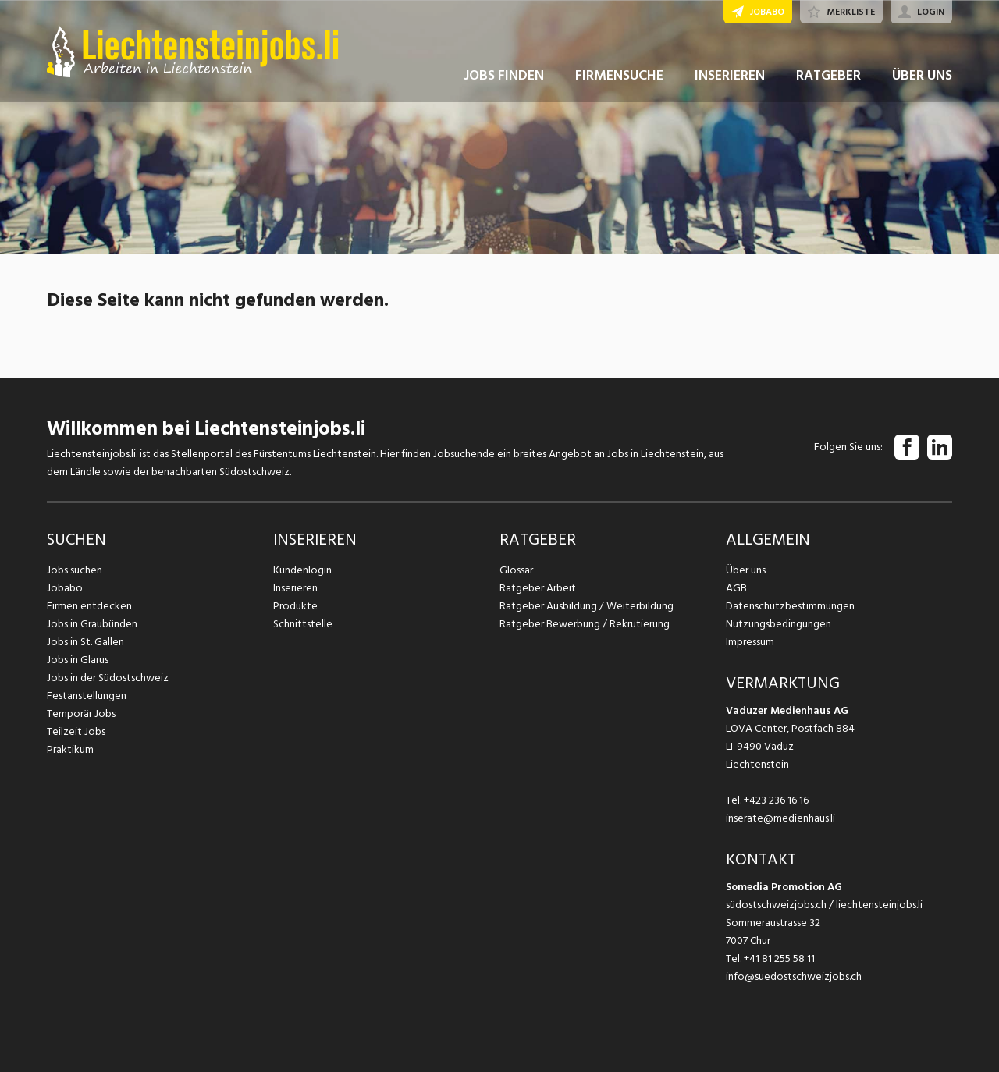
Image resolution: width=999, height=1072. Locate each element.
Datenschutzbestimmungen (790, 606)
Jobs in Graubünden (92, 624)
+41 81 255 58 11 (779, 958)
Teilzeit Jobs (76, 731)
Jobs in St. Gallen (85, 642)
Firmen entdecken (89, 606)
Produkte (295, 606)
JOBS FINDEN (504, 77)
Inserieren (295, 588)
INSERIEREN (730, 77)
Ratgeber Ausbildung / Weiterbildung (587, 606)
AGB (736, 588)
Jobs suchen (74, 570)
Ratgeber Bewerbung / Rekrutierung (585, 624)
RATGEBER (828, 77)
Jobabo (65, 588)
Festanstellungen (86, 696)
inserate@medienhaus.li (780, 818)
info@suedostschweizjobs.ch (794, 976)
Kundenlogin (302, 570)
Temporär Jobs (81, 713)
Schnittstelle (302, 624)
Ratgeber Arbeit (538, 588)
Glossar (516, 570)
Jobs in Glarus (77, 660)
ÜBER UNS (922, 77)
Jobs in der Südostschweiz (108, 678)
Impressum (750, 642)
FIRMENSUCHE (619, 77)
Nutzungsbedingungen (778, 624)
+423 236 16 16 (776, 800)
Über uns (746, 570)
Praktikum (70, 749)
